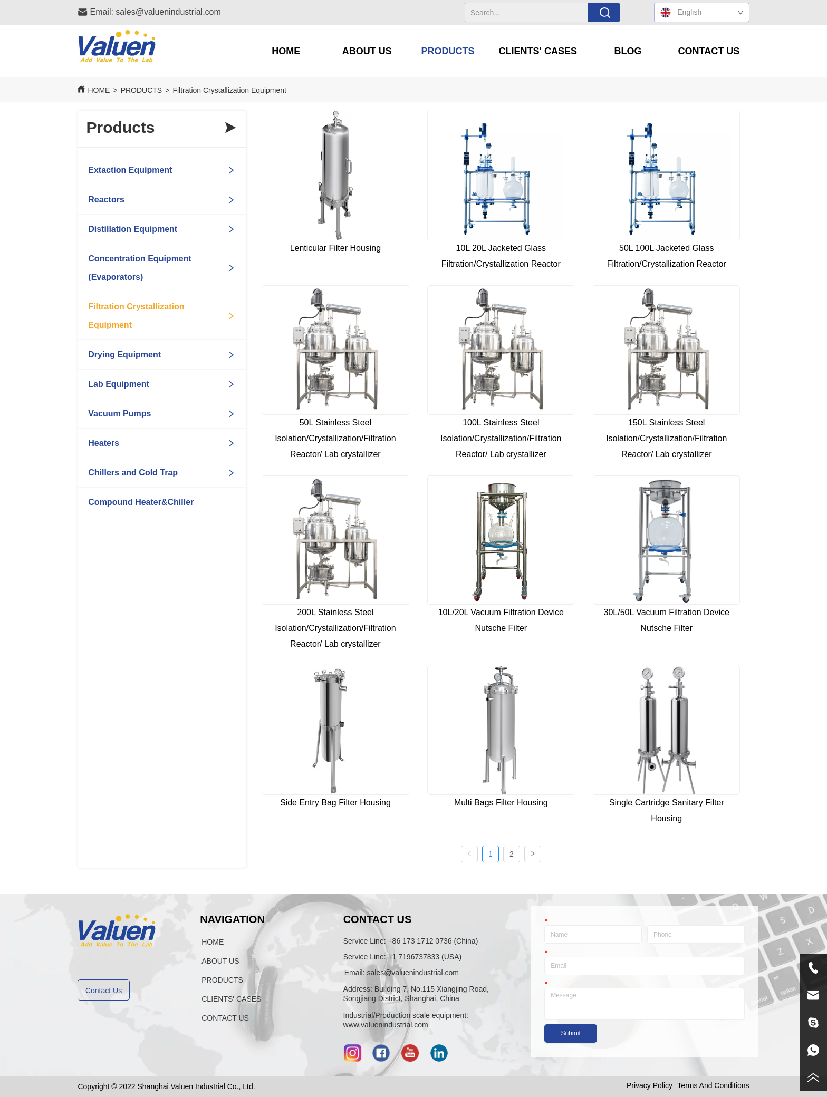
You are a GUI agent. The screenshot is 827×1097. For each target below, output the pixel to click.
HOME (99, 90)
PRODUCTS (141, 90)
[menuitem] (366, 51)
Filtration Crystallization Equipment (229, 90)
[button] (367, 51)
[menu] (497, 51)
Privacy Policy (649, 1085)
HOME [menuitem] (286, 51)
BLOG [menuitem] (628, 51)
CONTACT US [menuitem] (709, 51)
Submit (570, 1033)
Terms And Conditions (713, 1085)
